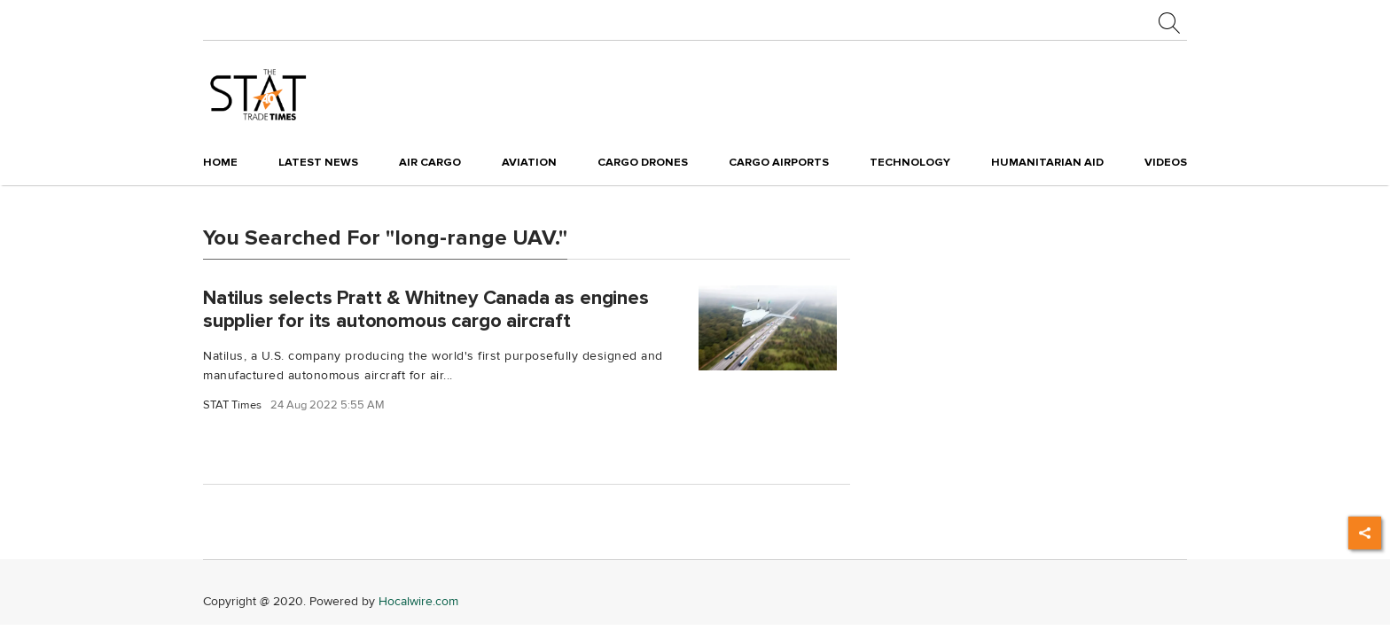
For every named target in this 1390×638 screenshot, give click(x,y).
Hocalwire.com (418, 601)
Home (220, 162)
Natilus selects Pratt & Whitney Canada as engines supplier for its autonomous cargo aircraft (426, 308)
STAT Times (232, 405)
